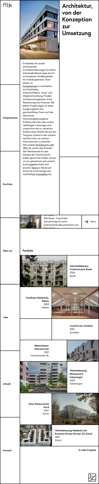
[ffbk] (10, 42)
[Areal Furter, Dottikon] (59, 329)
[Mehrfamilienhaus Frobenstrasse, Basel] (59, 271)
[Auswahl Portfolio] (10, 184)
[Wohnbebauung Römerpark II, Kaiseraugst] (59, 377)
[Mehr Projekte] (87, 450)
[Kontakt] (10, 450)
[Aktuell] (10, 384)
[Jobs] (10, 317)
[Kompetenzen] (10, 118)
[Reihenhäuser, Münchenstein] (59, 351)
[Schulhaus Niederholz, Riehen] (59, 303)
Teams (34, 167)
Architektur (42, 174)
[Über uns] (10, 251)
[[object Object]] (90, 221)
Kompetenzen (30, 86)
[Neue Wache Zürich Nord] (59, 409)
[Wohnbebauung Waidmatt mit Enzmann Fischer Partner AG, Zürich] (59, 435)
